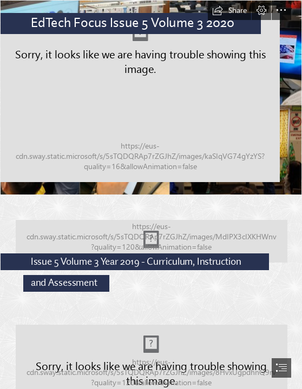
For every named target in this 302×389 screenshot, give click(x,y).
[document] (151, 194)
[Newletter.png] (151, 97)
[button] (229, 10)
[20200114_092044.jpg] (151, 245)
